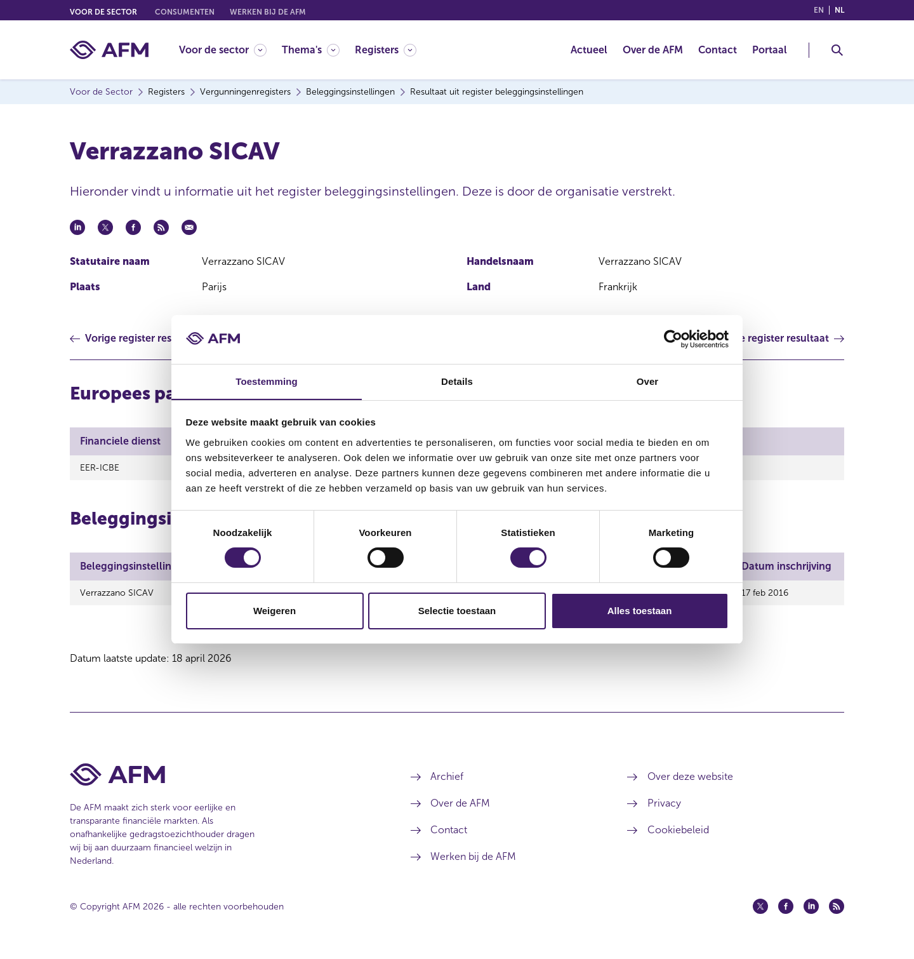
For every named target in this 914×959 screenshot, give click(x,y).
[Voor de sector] (223, 49)
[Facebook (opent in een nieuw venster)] (785, 910)
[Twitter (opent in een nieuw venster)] (760, 910)
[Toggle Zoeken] (837, 50)
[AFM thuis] (109, 50)
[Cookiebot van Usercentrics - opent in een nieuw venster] (673, 339)
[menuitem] (230, 49)
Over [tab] (648, 380)
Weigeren (274, 610)
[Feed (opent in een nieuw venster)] (836, 910)
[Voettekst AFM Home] (221, 778)
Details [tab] (457, 380)
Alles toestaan (639, 610)
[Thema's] (311, 49)
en (819, 10)
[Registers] (385, 49)
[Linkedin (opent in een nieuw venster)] (811, 910)
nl (839, 10)
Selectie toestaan (457, 610)
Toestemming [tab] (266, 380)
